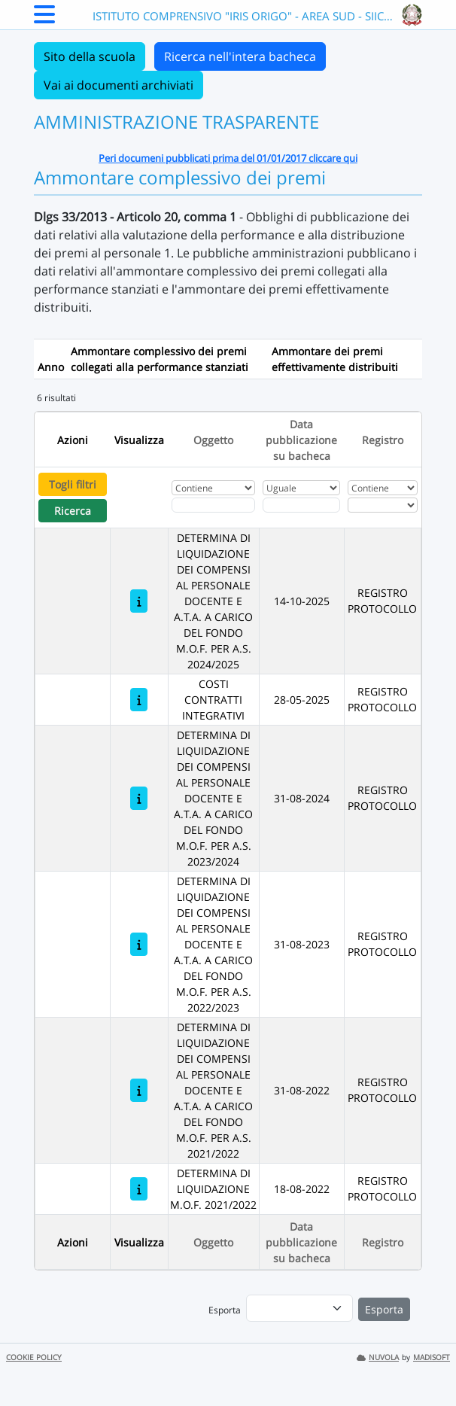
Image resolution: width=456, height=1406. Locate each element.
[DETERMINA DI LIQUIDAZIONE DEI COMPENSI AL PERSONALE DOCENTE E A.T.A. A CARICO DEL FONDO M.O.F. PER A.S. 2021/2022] (138, 1090)
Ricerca (72, 511)
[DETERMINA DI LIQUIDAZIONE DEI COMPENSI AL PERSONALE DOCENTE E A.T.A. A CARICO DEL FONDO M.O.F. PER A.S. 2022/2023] (138, 944)
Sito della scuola (89, 56)
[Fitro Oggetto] (214, 505)
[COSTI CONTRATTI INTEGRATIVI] (138, 699)
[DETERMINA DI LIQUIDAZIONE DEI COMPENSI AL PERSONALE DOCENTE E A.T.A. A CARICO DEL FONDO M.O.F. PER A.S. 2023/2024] (138, 798)
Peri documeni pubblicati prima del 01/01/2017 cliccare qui (228, 158)
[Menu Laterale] (44, 19)
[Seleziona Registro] (383, 505)
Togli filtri (72, 484)
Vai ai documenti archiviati (118, 85)
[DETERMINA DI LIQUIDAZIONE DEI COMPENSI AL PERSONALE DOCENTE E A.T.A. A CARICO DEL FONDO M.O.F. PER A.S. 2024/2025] (138, 601)
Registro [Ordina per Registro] (382, 440)
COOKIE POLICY (34, 1357)
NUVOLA (378, 1357)
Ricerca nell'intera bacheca (240, 56)
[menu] (299, 1308)
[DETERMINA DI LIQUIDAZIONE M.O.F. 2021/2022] (138, 1189)
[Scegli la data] (301, 505)
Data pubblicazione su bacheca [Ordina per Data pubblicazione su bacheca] (301, 440)
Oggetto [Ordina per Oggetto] (213, 440)
